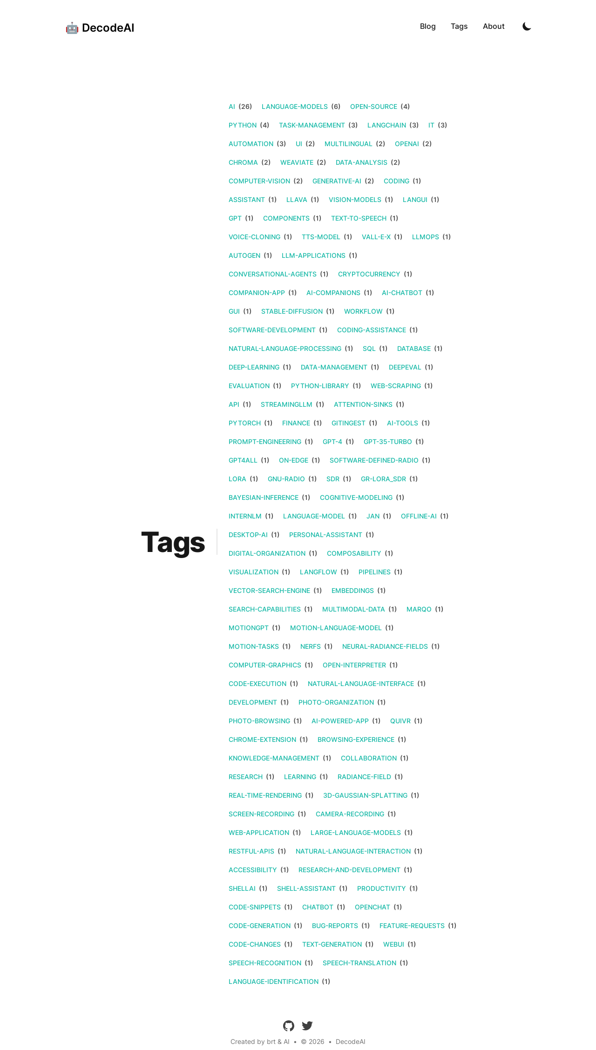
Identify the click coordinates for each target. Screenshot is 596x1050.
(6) (335, 106)
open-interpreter (354, 665)
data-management (334, 367)
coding (396, 181)
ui (299, 144)
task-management (312, 125)
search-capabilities (265, 609)
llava (296, 199)
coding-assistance (371, 330)
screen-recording (261, 814)
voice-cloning (254, 237)
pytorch (245, 423)
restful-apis (251, 851)
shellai (242, 888)
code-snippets (255, 907)
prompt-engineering (265, 441)
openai (407, 144)
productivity (381, 888)
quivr (400, 721)
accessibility (253, 870)
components (286, 218)
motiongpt (249, 628)
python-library (320, 386)
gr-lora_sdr (383, 479)
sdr (332, 479)
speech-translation (359, 963)
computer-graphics (265, 665)
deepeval (405, 367)
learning (300, 777)
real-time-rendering (265, 795)
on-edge (293, 460)
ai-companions (333, 292)
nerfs (310, 646)
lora (237, 479)
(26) (244, 106)
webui (393, 944)
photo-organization (336, 702)
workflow (363, 311)
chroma (243, 162)
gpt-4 (332, 441)
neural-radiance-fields (385, 646)
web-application (259, 832)
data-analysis (361, 162)
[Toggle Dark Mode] (527, 26)
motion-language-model (336, 628)
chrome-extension (262, 739)
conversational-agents (273, 274)
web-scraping (396, 386)
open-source (373, 106)
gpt (235, 218)
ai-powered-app (340, 721)
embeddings (353, 590)
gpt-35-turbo (388, 441)
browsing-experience (356, 739)
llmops (425, 237)
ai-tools (402, 423)
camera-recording (350, 814)
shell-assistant (306, 888)
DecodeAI (351, 1041)
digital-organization (267, 553)
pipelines (375, 572)
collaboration (369, 758)
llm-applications (313, 255)
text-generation (332, 944)
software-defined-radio (374, 460)
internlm (245, 516)
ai (232, 106)
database (414, 348)
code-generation (260, 925)
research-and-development (349, 870)
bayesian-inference (263, 497)
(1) (416, 181)
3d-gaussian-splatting (365, 795)
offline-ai (419, 516)
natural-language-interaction (353, 851)
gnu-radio (286, 479)
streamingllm (286, 404)
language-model (314, 516)
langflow (318, 572)
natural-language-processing (285, 348)
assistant (247, 199)
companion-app (257, 292)
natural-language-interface (361, 683)
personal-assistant (325, 534)
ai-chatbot (402, 292)
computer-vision (259, 181)
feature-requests (412, 925)
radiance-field (364, 777)
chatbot (317, 907)
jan (372, 516)
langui (415, 199)
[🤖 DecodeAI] (97, 26)
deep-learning (254, 367)
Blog (428, 26)
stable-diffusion (292, 311)
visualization (253, 572)
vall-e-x (376, 237)
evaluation (249, 386)
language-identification (273, 981)
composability (354, 553)
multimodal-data (353, 609)
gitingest (349, 423)
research (246, 777)
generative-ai (336, 181)
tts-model (321, 237)
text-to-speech (358, 218)
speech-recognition (265, 963)
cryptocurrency (369, 274)
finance (296, 423)
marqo (419, 609)
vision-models (355, 199)
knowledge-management (274, 758)
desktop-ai (248, 534)
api (234, 404)
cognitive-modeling (356, 497)
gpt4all (243, 460)
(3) (352, 125)
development (253, 702)
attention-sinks (363, 404)
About (494, 26)
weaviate (296, 162)
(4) (404, 106)
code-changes (255, 944)
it (431, 125)
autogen (244, 255)
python (243, 125)
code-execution (257, 683)
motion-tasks (254, 646)
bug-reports (335, 925)
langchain (386, 125)
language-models (295, 106)
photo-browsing (259, 721)
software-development (272, 330)
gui (234, 311)
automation (251, 144)
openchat (372, 907)
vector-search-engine (269, 590)
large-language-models (356, 832)
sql (369, 348)
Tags (459, 26)
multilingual (348, 144)
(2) (309, 144)
